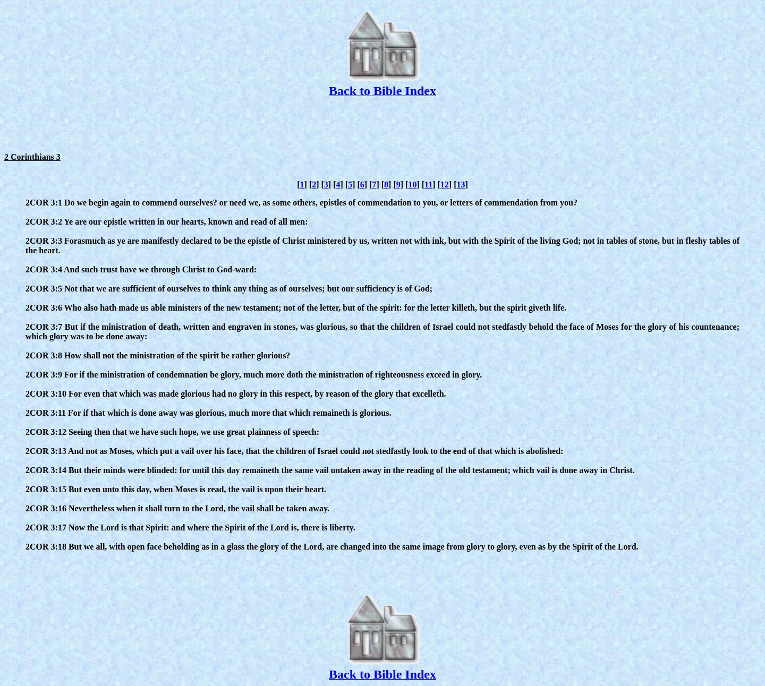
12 (444, 184)
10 (412, 184)
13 (461, 184)
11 (428, 184)
